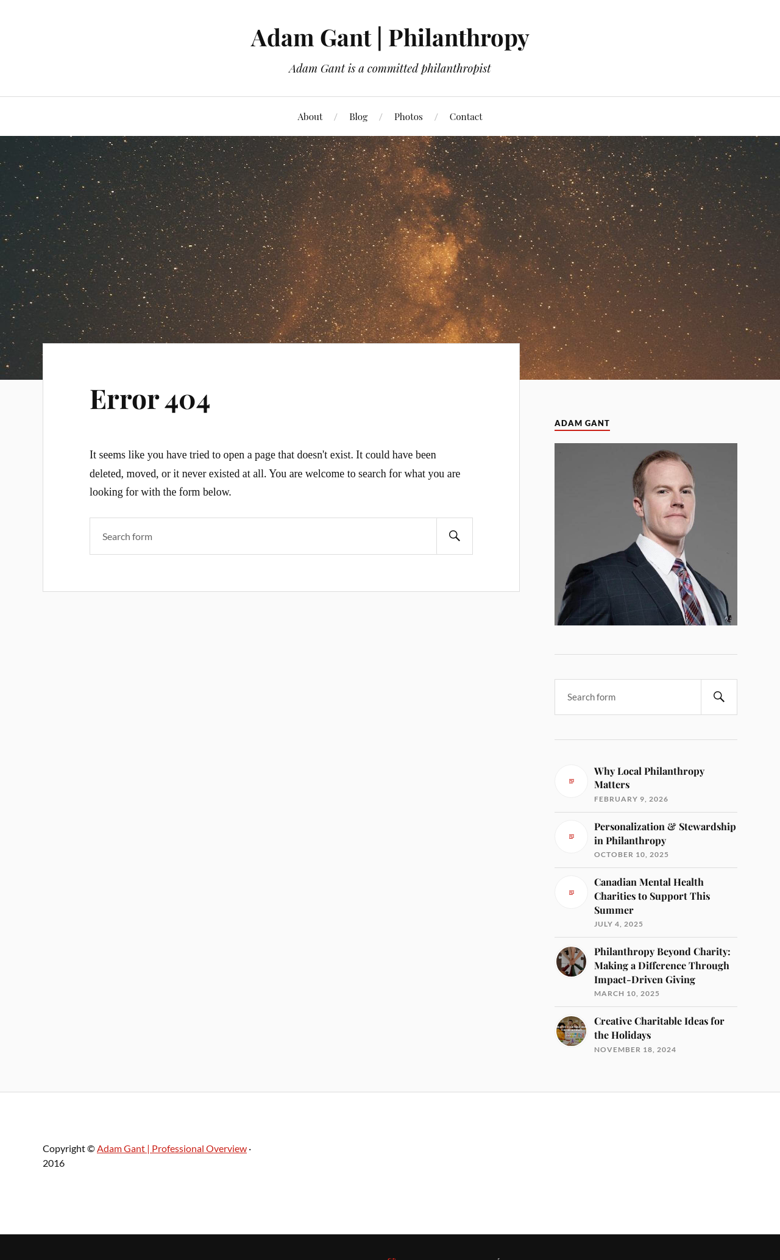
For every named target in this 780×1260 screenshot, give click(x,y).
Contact (466, 116)
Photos (408, 116)
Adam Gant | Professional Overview (172, 1148)
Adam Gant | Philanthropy (390, 36)
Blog (358, 116)
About (309, 116)
